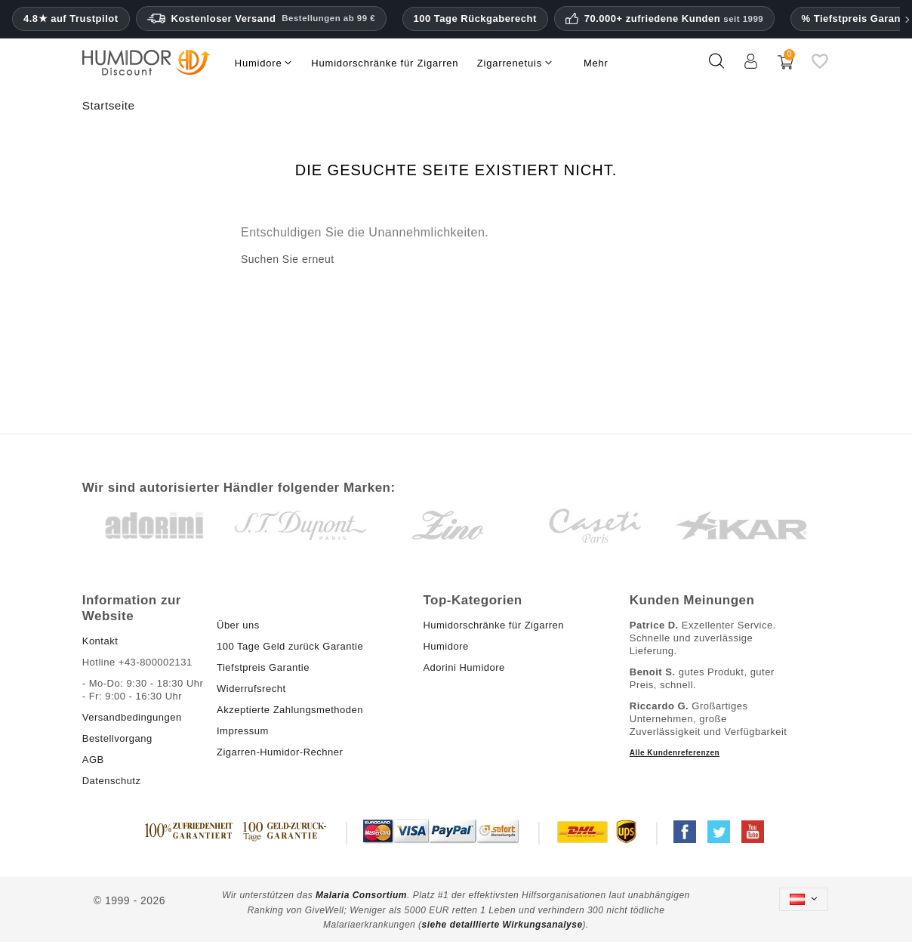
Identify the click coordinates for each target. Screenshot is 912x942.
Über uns (238, 625)
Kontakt (100, 641)
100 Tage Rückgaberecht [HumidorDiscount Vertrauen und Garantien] (475, 18)
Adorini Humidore (463, 667)
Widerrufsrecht (251, 688)
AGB (93, 759)
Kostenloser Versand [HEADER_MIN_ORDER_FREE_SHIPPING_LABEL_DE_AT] (261, 19)
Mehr (596, 63)
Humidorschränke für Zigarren (493, 625)
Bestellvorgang (117, 738)
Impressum (243, 731)
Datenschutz (111, 780)
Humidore (445, 646)
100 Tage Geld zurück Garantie (290, 646)
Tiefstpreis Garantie (263, 667)
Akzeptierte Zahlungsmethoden (290, 709)
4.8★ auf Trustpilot (71, 19)
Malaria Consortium (361, 895)
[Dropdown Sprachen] (804, 899)
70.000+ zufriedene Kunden (673, 19)
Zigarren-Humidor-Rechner (280, 752)
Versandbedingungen (132, 717)
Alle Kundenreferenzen (674, 753)
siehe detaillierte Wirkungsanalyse (502, 924)
